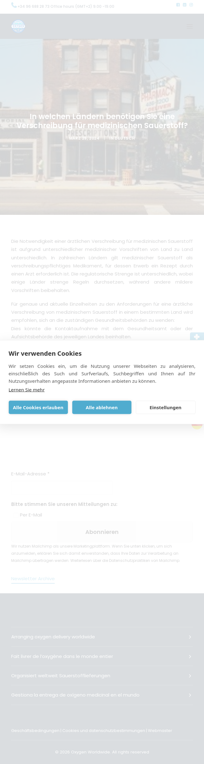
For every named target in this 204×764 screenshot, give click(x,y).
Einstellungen (165, 407)
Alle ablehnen (101, 407)
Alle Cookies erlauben (38, 407)
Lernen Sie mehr (27, 389)
